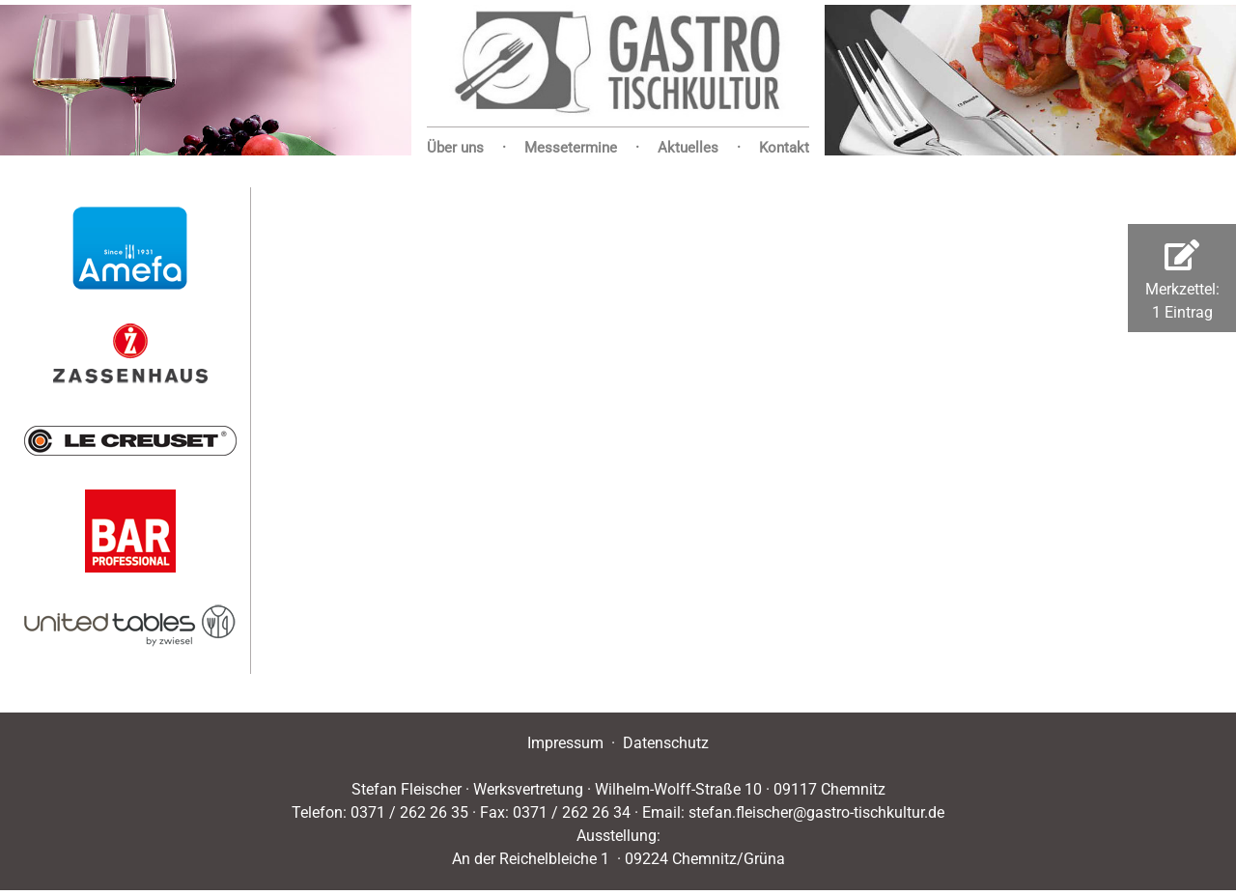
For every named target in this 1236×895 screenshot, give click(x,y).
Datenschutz (666, 743)
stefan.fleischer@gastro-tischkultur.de (816, 812)
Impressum (565, 743)
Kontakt (784, 147)
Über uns (455, 147)
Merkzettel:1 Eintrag (1182, 280)
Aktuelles (688, 147)
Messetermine (570, 147)
